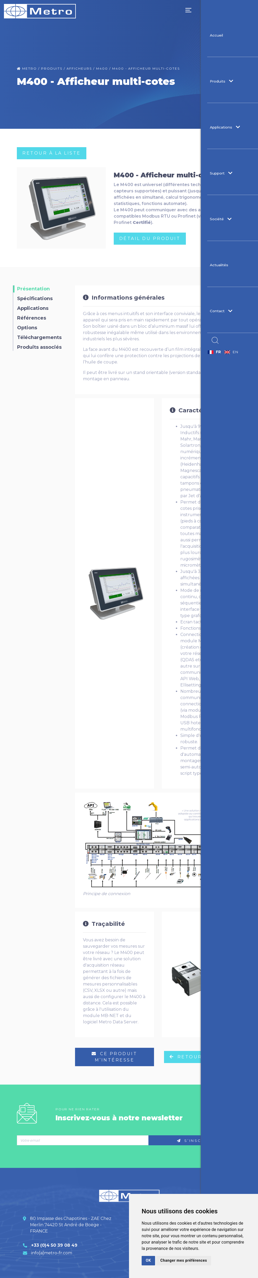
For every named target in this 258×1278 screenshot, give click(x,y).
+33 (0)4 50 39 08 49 (54, 1245)
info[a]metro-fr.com (51, 1252)
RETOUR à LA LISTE (51, 153)
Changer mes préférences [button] (181, 1260)
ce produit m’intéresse (114, 1057)
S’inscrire (195, 1140)
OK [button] (148, 1260)
